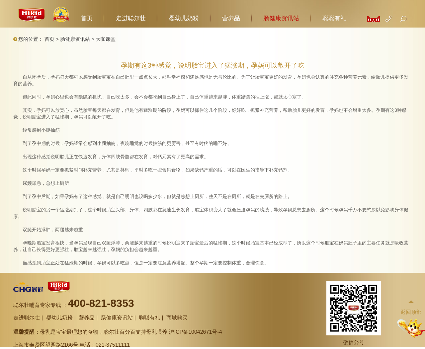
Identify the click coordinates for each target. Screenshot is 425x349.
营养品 (231, 18)
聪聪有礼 (334, 18)
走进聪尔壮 (131, 18)
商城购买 (177, 317)
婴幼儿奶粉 (184, 18)
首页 (87, 18)
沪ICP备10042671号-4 (195, 332)
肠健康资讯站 (281, 18)
